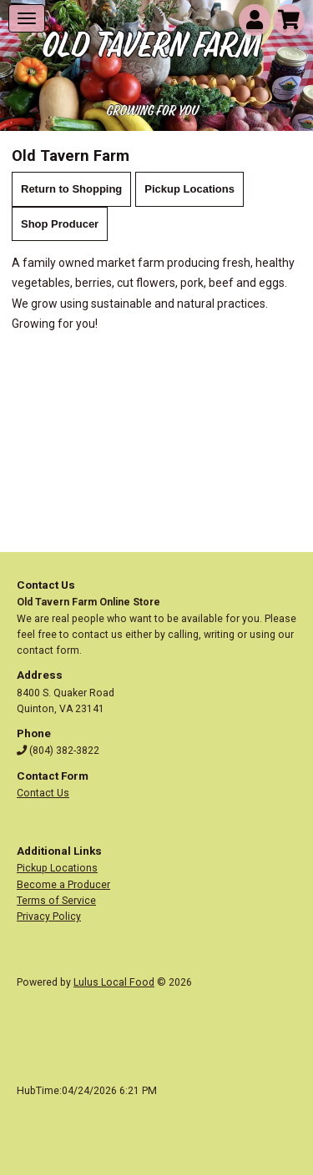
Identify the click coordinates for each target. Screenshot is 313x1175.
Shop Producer (59, 224)
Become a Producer (63, 885)
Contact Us (43, 793)
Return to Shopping (71, 189)
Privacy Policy (49, 916)
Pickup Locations (189, 189)
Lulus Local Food (113, 982)
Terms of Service (56, 900)
